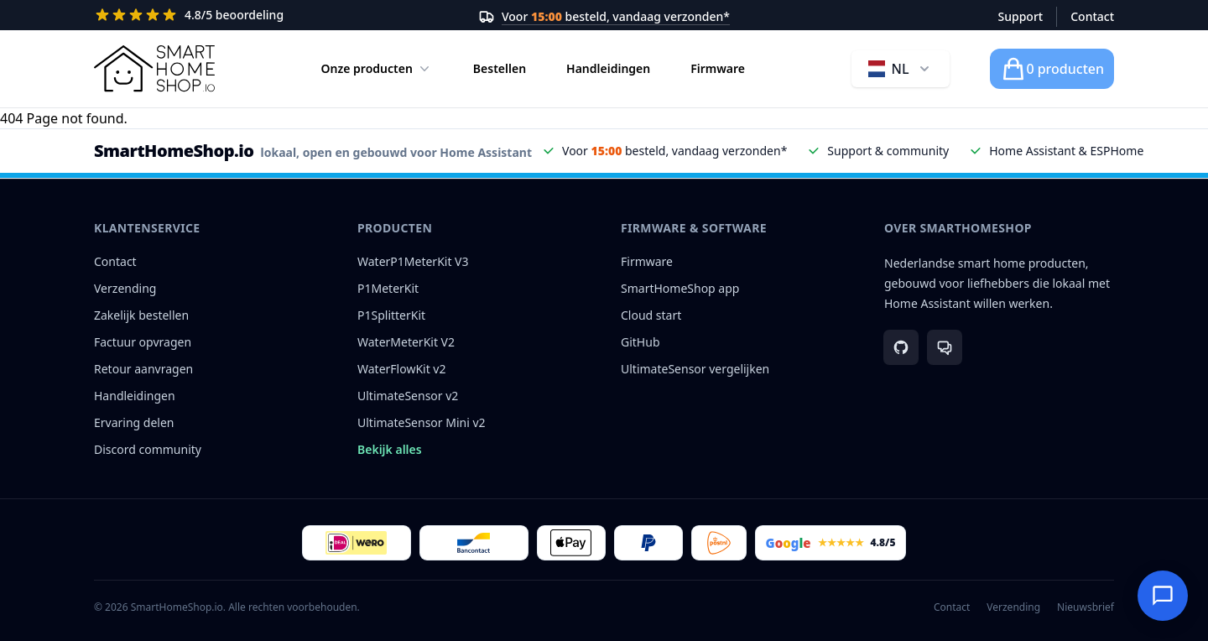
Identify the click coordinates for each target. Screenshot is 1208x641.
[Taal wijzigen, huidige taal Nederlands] (900, 68)
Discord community (147, 449)
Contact (1092, 16)
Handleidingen (608, 68)
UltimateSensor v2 (407, 396)
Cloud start (651, 315)
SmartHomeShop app (680, 288)
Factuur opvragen (142, 342)
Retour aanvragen (143, 369)
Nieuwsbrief (1085, 607)
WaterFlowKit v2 (401, 369)
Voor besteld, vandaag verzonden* (616, 16)
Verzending (125, 288)
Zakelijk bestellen (141, 315)
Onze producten (377, 68)
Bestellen (499, 68)
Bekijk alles (389, 449)
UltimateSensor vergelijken (695, 369)
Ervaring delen (134, 422)
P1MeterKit (388, 288)
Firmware (717, 68)
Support (1021, 16)
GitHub (640, 342)
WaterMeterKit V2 (406, 342)
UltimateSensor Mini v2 (421, 422)
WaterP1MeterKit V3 (413, 261)
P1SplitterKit (391, 315)
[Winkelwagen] (1052, 69)
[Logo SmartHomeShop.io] (154, 68)
